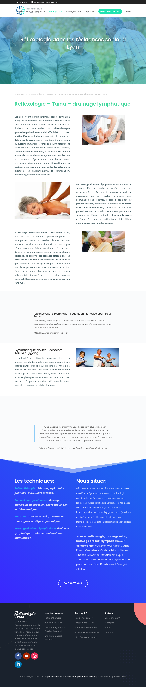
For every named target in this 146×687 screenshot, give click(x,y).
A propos (90, 11)
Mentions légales (87, 676)
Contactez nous (73, 583)
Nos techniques (34, 11)
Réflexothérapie (25, 488)
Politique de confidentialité (62, 676)
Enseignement (74, 11)
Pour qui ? (54, 11)
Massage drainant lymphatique (35, 528)
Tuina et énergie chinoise (31, 500)
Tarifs (128, 11)
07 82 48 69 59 (23, 2)
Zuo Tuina (21, 516)
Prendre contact (110, 11)
